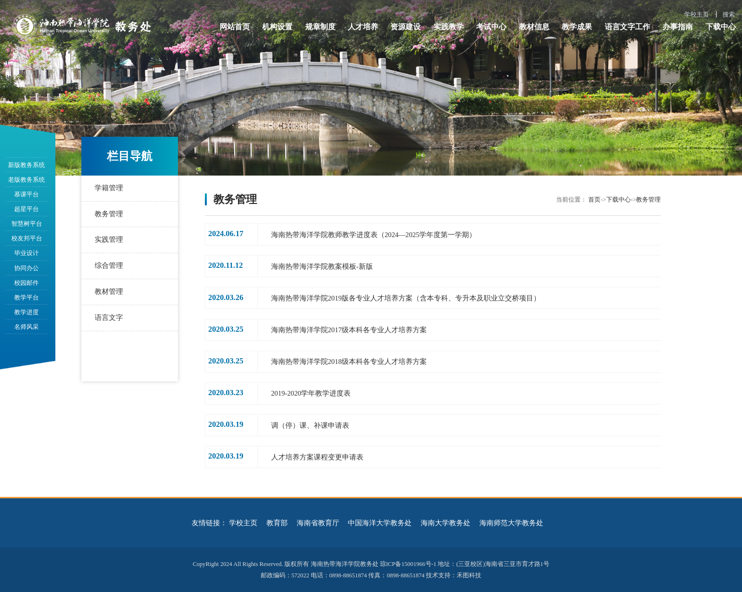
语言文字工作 (627, 26)
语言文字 (109, 317)
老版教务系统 (26, 179)
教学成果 (577, 26)
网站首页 (235, 26)
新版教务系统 (26, 164)
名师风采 (26, 326)
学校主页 (696, 14)
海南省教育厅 (318, 523)
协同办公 (26, 268)
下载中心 (721, 26)
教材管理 (109, 291)
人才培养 (363, 26)
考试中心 (491, 26)
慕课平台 (26, 194)
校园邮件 (26, 282)
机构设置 (277, 26)
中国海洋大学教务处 (380, 523)
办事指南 (677, 26)
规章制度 (320, 26)
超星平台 (26, 208)
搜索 (729, 14)
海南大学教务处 (445, 523)
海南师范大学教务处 (511, 523)
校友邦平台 (26, 238)
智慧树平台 (26, 223)
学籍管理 (109, 188)
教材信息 (534, 26)
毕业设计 (26, 252)
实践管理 (109, 240)
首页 (594, 199)
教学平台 (26, 297)
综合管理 (109, 265)
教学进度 (26, 312)
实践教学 (448, 26)
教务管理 (109, 214)
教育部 (277, 523)
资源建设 (405, 26)
